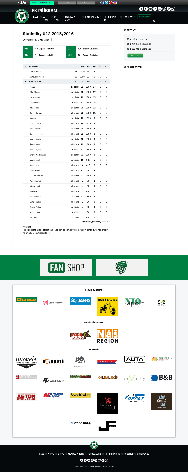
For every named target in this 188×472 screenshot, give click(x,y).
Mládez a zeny (76, 454)
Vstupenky (144, 16)
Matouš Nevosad (37, 77)
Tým (36, 49)
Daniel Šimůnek (36, 134)
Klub (41, 454)
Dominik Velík (35, 123)
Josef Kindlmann (36, 129)
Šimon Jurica (35, 144)
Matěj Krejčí (35, 170)
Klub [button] (36, 17)
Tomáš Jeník (35, 87)
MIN (88, 82)
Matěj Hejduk (35, 202)
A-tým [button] (45, 18)
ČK (106, 66)
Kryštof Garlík (35, 197)
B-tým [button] (56, 18)
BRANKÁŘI (33, 66)
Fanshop (128, 17)
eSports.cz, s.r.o (108, 467)
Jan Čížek (34, 191)
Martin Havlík (35, 139)
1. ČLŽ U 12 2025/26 (138, 39)
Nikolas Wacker (36, 176)
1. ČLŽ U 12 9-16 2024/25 (140, 49)
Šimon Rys (34, 118)
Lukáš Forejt (35, 97)
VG (94, 66)
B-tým (61, 454)
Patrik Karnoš (35, 181)
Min (82, 66)
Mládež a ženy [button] (70, 18)
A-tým (51, 454)
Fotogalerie (92, 17)
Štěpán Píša (34, 165)
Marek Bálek (35, 160)
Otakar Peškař (35, 207)
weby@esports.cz (41, 233)
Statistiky (50, 49)
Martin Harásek (36, 71)
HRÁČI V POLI (35, 82)
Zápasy (42, 49)
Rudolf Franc (35, 212)
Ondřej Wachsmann (38, 155)
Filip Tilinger (35, 92)
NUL (88, 66)
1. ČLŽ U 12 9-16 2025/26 (140, 44)
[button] (135, 55)
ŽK (100, 66)
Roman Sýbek (35, 149)
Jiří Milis (33, 217)
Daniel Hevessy (36, 113)
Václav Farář (35, 186)
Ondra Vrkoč (35, 102)
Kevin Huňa (34, 108)
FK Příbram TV (110, 18)
